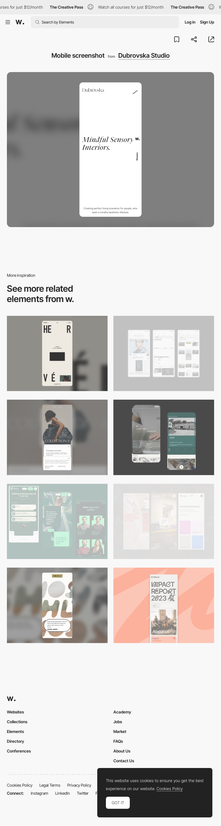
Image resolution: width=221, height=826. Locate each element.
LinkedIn (62, 793)
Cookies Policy (20, 785)
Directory (15, 741)
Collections (17, 721)
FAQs (118, 741)
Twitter (83, 793)
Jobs (117, 721)
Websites (15, 711)
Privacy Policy (79, 785)
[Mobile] (57, 353)
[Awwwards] (20, 22)
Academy (122, 711)
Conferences (19, 750)
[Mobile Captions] (57, 521)
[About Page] (163, 437)
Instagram (39, 793)
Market (119, 731)
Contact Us (123, 760)
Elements (15, 731)
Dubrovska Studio (144, 55)
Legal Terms (49, 785)
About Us (121, 750)
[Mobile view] (163, 521)
